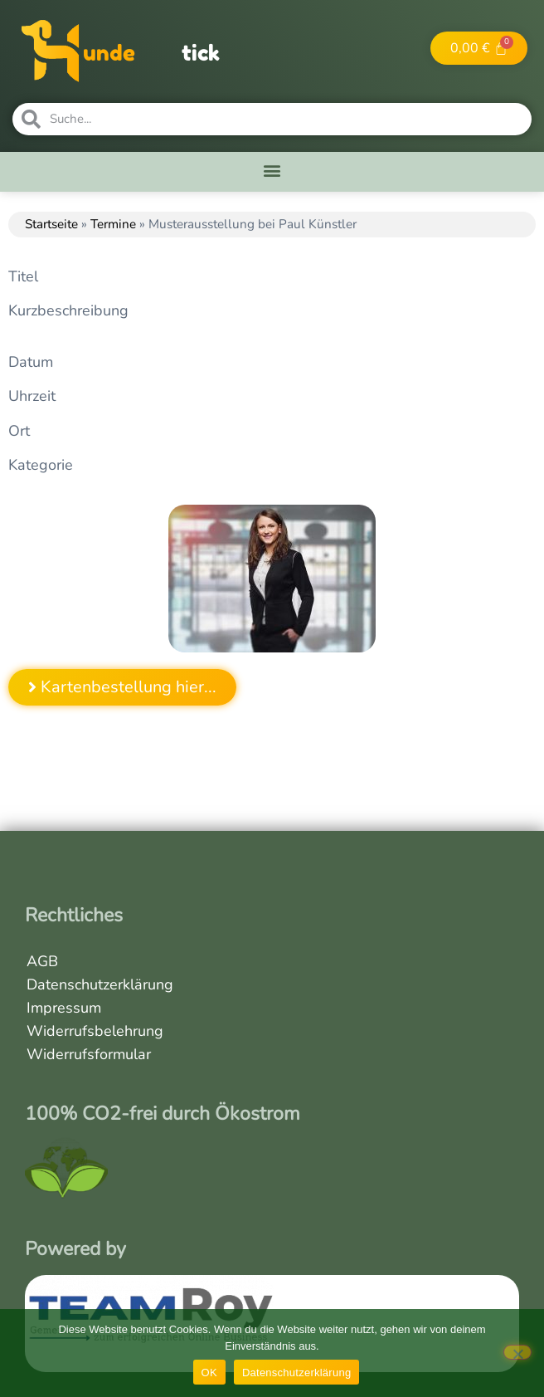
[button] (272, 169)
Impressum (64, 1008)
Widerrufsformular (89, 1054)
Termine (113, 224)
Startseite (51, 224)
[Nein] (517, 1352)
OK (209, 1372)
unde (109, 53)
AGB (42, 961)
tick (201, 53)
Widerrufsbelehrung (95, 1031)
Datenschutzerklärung (100, 984)
